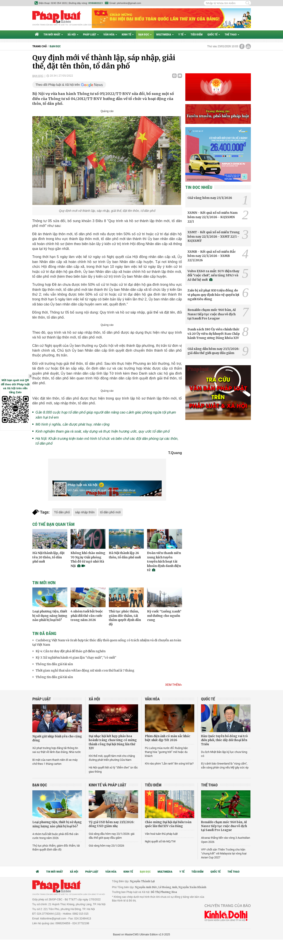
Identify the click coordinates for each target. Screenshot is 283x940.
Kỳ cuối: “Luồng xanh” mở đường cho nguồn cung (164, 615)
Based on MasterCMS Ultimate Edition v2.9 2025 (141, 934)
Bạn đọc (144, 34)
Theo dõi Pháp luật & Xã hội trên (58, 84)
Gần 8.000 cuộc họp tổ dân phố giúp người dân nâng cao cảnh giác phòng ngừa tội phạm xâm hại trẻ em (106, 414)
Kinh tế (128, 34)
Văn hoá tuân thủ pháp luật (161, 833)
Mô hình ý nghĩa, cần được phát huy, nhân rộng (73, 424)
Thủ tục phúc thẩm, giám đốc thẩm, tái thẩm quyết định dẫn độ (125, 617)
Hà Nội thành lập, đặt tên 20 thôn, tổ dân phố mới (48, 557)
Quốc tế (213, 34)
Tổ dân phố (62, 512)
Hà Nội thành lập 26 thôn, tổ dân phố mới (125, 555)
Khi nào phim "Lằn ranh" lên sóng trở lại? (169, 763)
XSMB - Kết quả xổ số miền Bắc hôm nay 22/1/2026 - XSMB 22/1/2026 (212, 256)
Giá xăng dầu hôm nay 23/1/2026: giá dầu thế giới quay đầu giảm (213, 351)
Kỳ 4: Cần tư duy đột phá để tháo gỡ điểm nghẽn (71, 651)
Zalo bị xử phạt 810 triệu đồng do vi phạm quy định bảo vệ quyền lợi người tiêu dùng (213, 294)
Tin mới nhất (53, 34)
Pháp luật (91, 34)
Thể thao (232, 34)
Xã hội (73, 34)
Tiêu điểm (197, 34)
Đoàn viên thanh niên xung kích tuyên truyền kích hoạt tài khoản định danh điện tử (164, 561)
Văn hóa (110, 34)
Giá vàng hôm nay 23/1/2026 (210, 198)
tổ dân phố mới (110, 512)
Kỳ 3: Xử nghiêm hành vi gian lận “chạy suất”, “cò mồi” (76, 657)
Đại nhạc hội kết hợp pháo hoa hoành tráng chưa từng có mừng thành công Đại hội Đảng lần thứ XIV (113, 742)
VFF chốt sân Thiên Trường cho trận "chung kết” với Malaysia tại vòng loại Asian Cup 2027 (224, 853)
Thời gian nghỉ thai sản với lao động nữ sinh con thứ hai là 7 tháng (85, 670)
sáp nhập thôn (85, 512)
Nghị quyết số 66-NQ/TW (160, 841)
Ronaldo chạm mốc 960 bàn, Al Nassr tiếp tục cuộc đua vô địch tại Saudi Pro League (212, 314)
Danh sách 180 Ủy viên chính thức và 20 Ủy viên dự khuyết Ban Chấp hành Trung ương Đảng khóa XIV (214, 333)
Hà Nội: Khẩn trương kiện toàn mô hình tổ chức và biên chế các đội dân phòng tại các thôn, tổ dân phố (107, 441)
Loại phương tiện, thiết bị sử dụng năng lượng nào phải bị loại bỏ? (49, 615)
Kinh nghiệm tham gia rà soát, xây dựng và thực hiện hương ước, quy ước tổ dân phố (103, 431)
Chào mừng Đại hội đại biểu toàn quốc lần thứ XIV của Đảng (168, 824)
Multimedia (165, 34)
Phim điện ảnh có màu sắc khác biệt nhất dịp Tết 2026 (167, 738)
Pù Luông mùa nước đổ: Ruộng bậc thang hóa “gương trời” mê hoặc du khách (166, 752)
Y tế (182, 34)
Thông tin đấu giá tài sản (54, 664)
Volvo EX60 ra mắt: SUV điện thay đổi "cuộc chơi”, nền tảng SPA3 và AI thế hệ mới (213, 275)
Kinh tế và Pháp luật (107, 785)
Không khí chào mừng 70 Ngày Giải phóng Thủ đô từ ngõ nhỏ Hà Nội (88, 559)
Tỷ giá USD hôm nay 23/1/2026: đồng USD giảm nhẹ (111, 824)
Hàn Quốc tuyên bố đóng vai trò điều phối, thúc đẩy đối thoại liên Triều (224, 740)
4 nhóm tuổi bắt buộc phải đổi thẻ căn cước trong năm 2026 (87, 615)
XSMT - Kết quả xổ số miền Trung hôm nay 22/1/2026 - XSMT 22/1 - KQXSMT (214, 236)
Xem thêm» (173, 684)
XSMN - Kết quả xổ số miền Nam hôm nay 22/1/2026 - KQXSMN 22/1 (213, 217)
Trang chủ (39, 46)
